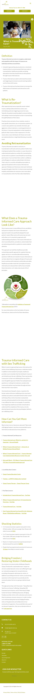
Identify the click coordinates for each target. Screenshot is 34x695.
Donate (9, 11)
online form (19, 675)
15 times (5, 549)
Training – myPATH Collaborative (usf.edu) (14, 479)
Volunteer (4, 655)
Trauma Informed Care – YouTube (12, 506)
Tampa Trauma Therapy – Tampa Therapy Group (16, 483)
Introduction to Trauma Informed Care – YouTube (16, 495)
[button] (32, 19)
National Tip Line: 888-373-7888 (17, 7)
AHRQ (20, 544)
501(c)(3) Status (21, 692)
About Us (4, 660)
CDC (14, 531)
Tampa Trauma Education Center (12, 474)
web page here (8, 608)
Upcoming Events (6, 657)
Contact (25, 11)
